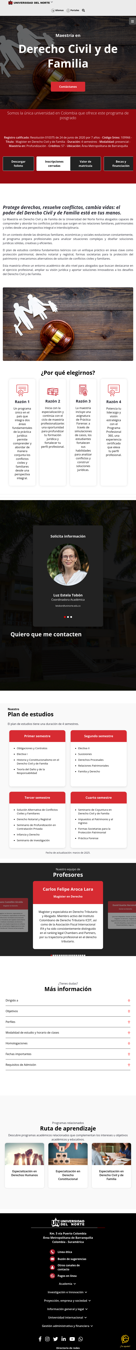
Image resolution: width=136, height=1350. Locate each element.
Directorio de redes (68, 1348)
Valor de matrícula (85, 164)
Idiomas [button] (57, 10)
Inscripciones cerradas (54, 164)
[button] (83, 10)
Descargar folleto (18, 164)
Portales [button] (72, 10)
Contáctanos (68, 87)
